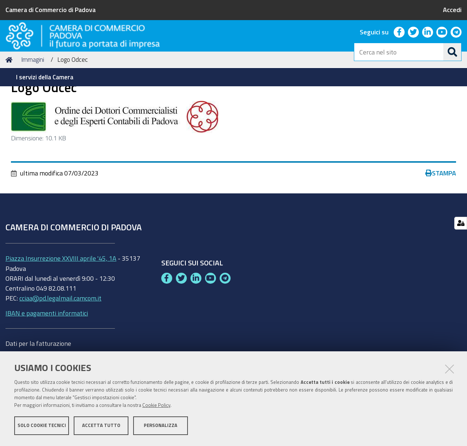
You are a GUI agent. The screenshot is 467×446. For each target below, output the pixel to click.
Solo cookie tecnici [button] (42, 426)
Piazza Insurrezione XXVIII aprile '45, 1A (60, 302)
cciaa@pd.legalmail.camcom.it (60, 342)
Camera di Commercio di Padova (50, 9)
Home (10, 104)
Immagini (32, 104)
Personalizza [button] (160, 426)
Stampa (440, 217)
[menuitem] (46, 77)
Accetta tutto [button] (101, 426)
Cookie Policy (156, 406)
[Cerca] (452, 52)
